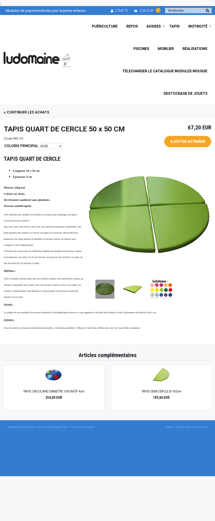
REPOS (132, 26)
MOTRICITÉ (197, 26)
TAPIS (174, 26)
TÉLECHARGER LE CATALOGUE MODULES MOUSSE (164, 71)
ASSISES (153, 26)
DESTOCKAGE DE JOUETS (185, 93)
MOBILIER (166, 49)
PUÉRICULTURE (105, 26)
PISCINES (141, 49)
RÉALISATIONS (195, 49)
